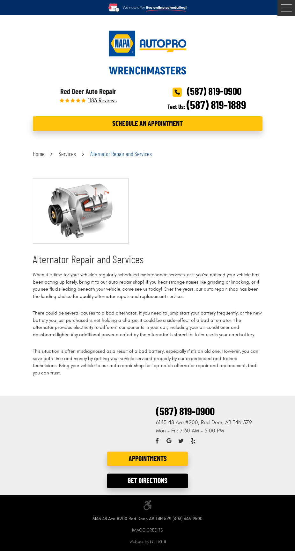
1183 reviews (102, 101)
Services (67, 154)
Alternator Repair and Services (121, 154)
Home (39, 154)
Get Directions (147, 480)
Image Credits (147, 530)
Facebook (157, 441)
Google (169, 441)
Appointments (147, 458)
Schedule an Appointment (147, 123)
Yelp (193, 441)
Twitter (181, 441)
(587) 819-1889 (216, 105)
